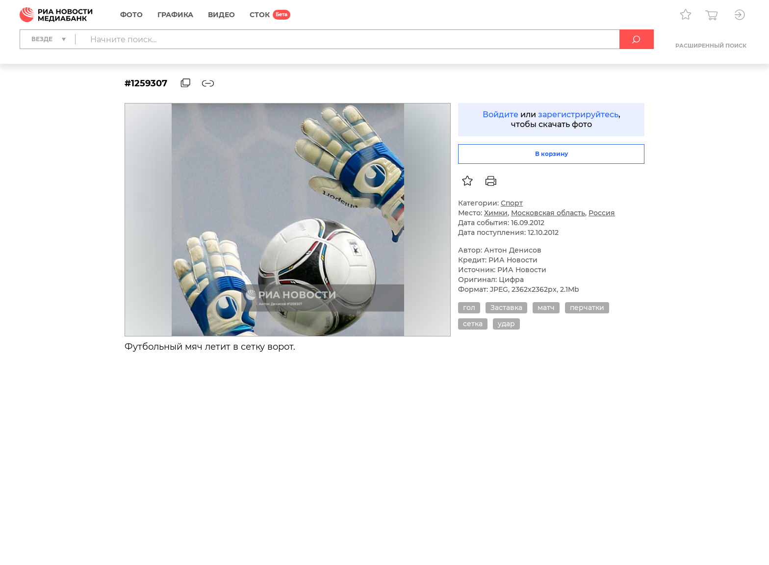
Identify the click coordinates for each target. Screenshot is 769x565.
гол (469, 307)
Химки (496, 212)
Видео (221, 14)
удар (506, 323)
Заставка (506, 307)
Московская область (548, 212)
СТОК (260, 14)
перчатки (587, 307)
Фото (131, 14)
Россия (602, 212)
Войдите (500, 114)
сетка (473, 323)
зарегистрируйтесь (578, 114)
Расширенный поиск (710, 45)
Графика (175, 14)
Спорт (512, 203)
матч (546, 307)
